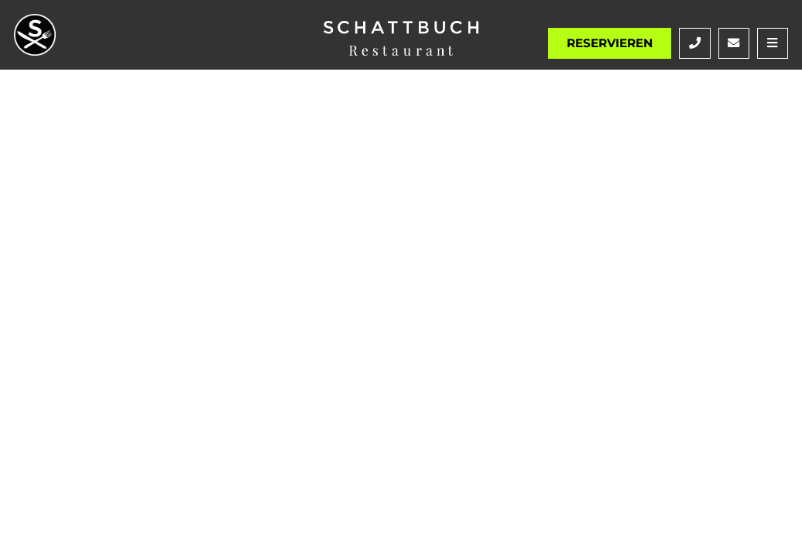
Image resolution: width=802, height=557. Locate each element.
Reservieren (610, 43)
